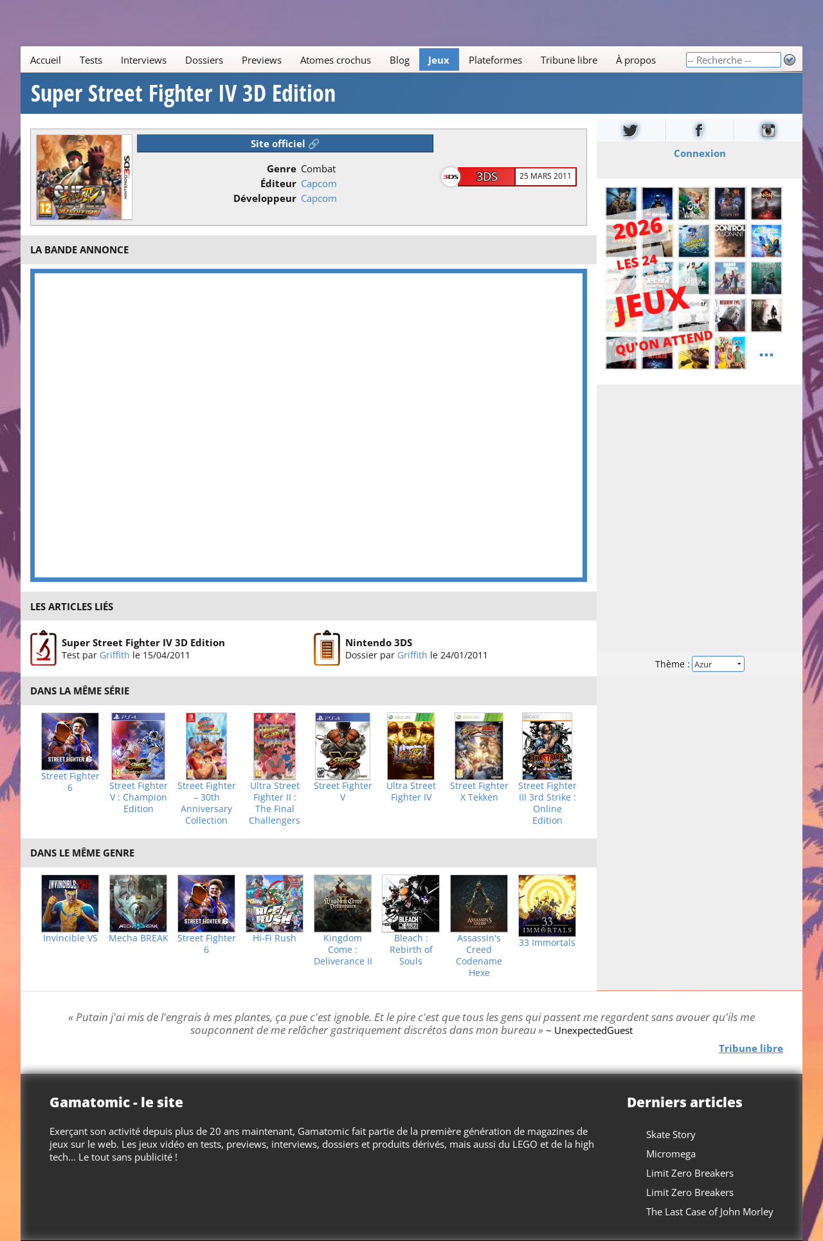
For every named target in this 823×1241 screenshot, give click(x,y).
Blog (400, 59)
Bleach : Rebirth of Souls (411, 949)
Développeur (264, 198)
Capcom (319, 183)
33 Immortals (547, 942)
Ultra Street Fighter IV (411, 791)
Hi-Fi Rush (274, 938)
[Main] (353, 59)
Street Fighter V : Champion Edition (138, 797)
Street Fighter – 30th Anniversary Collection (206, 803)
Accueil (45, 59)
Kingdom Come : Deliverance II (343, 949)
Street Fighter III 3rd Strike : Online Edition (547, 803)
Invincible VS (70, 938)
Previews (262, 59)
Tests (91, 59)
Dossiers (204, 59)
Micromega (671, 1153)
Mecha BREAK (138, 938)
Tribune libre (569, 59)
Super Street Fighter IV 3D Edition (183, 93)
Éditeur (278, 183)
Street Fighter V (343, 791)
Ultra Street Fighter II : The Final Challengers (274, 803)
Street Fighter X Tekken (479, 791)
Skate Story (671, 1134)
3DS (487, 176)
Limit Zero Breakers (690, 1172)
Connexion (700, 153)
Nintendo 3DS (378, 642)
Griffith (115, 655)
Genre (281, 168)
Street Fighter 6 (70, 781)
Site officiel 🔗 (285, 143)
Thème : (699, 664)
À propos (636, 59)
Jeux (438, 59)
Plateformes (495, 59)
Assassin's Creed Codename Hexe (479, 955)
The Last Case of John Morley (709, 1211)
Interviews (144, 59)
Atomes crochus (335, 59)
